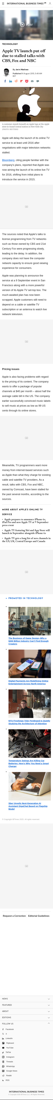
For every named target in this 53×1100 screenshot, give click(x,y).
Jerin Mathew (22, 69)
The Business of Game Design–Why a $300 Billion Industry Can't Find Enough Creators (28, 641)
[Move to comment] (37, 81)
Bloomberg (8, 160)
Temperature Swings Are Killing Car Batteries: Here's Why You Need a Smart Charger (28, 763)
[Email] (32, 81)
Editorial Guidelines (38, 916)
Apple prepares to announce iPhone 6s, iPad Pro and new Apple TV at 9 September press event (25, 522)
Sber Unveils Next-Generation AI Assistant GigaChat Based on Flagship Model (27, 806)
